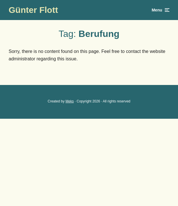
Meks (70, 101)
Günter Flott (33, 10)
